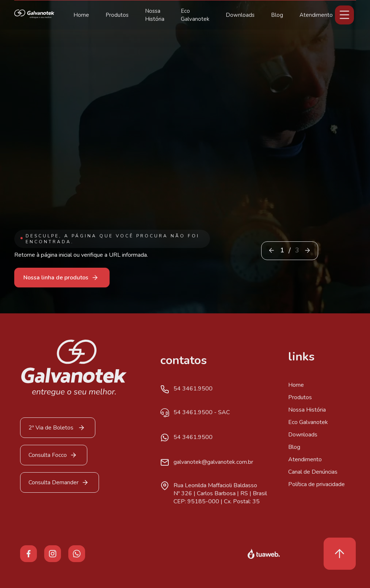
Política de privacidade (316, 484)
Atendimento (316, 15)
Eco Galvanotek (308, 422)
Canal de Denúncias (312, 472)
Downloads (240, 15)
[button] (307, 250)
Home (81, 15)
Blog (277, 15)
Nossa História (307, 410)
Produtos (117, 15)
